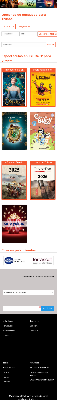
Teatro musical (9, 367)
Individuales (8, 321)
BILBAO (7, 26)
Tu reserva (34, 321)
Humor (6, 377)
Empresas (7, 335)
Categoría (22, 26)
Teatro (5, 363)
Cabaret (6, 382)
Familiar (6, 372)
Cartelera (34, 326)
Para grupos (8, 326)
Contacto (34, 330)
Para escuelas (9, 330)
